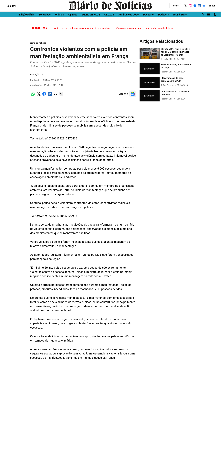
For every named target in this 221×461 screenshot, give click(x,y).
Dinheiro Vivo (10, 2)
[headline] (176, 53)
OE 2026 (109, 21)
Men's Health (37, 2)
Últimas (59, 21)
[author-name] (167, 60)
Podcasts (163, 21)
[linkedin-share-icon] (50, 96)
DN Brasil (23, 2)
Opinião (72, 21)
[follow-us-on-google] (132, 95)
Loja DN (11, 13)
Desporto (148, 21)
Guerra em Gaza (91, 21)
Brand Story (180, 21)
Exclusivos (44, 21)
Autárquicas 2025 (129, 21)
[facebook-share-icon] (44, 96)
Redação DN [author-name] (37, 75)
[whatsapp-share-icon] (33, 96)
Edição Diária (26, 21)
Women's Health (54, 2)
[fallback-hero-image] (150, 54)
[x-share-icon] (38, 96)
